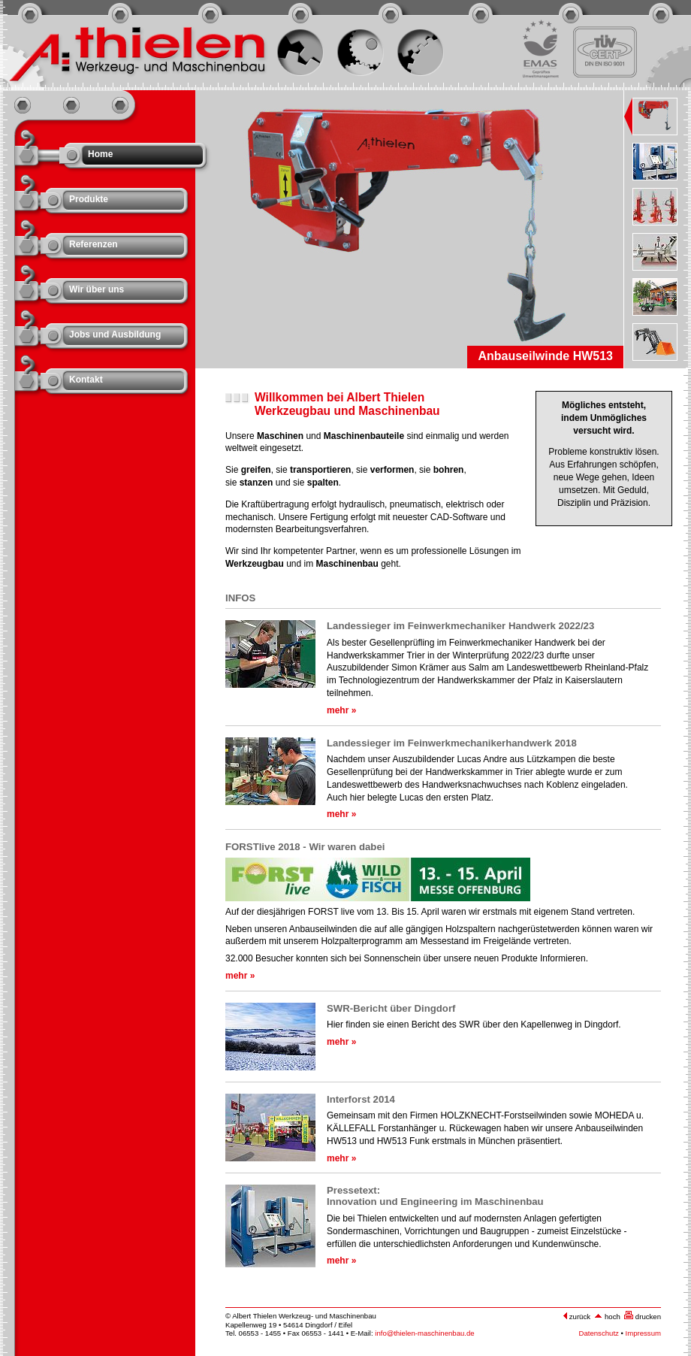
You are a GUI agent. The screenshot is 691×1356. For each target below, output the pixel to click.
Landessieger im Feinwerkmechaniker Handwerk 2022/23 (460, 625)
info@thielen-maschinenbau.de (424, 1333)
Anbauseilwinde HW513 (545, 356)
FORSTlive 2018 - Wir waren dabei (305, 846)
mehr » (341, 710)
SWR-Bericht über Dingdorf (391, 1008)
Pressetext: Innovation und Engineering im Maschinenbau (435, 1196)
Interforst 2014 (361, 1099)
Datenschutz (599, 1333)
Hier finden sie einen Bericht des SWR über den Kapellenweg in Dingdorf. (474, 1024)
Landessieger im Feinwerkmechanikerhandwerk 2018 (452, 743)
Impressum (643, 1333)
